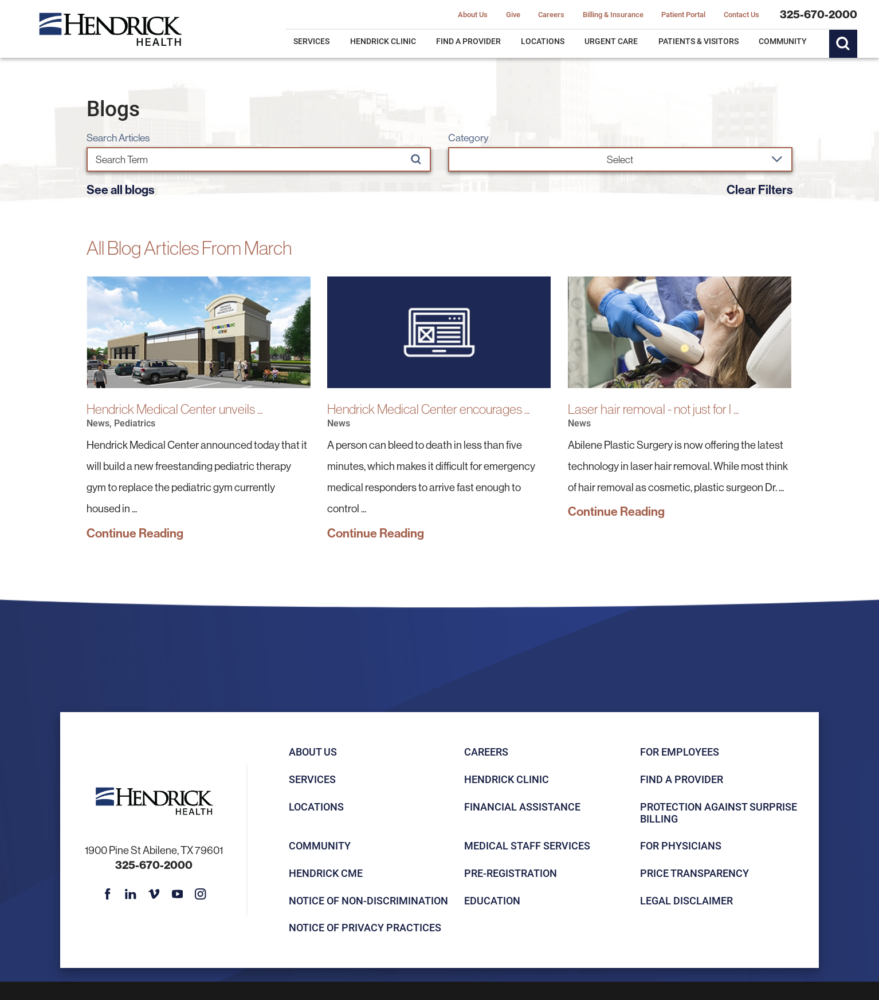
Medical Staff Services (527, 845)
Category (468, 138)
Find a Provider (681, 779)
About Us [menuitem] (473, 14)
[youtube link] (177, 894)
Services (312, 779)
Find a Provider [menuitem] (468, 40)
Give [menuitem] (513, 14)
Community (320, 845)
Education (492, 900)
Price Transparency (694, 873)
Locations (316, 806)
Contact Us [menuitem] (741, 14)
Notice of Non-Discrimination (368, 900)
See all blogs (120, 189)
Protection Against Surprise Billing (718, 812)
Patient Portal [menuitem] (683, 14)
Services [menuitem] (311, 40)
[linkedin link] (130, 894)
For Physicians (680, 845)
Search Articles (118, 138)
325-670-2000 (818, 14)
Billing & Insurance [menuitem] (613, 14)
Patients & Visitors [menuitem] (698, 40)
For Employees (679, 751)
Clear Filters (759, 189)
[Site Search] (843, 44)
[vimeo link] (154, 894)
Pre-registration (510, 873)
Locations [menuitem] (542, 40)
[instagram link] (200, 894)
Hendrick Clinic (506, 779)
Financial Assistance (522, 806)
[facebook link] (108, 894)
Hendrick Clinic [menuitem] (383, 40)
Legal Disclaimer (686, 900)
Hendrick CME (326, 873)
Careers (486, 751)
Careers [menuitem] (551, 14)
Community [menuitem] (783, 40)
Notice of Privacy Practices (365, 927)
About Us (313, 751)
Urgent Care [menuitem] (611, 40)
